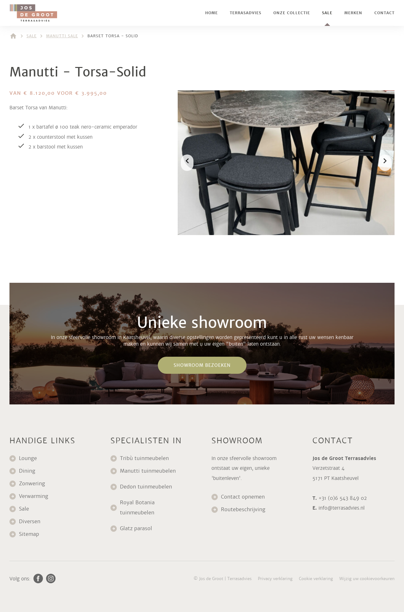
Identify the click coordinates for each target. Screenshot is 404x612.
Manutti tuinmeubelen (148, 471)
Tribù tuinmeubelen (144, 458)
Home (211, 12)
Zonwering (32, 483)
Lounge (28, 458)
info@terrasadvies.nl (341, 508)
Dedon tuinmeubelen (146, 486)
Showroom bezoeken (202, 365)
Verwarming (33, 496)
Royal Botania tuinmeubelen (138, 507)
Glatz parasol (137, 528)
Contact (384, 12)
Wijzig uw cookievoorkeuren (367, 578)
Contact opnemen (243, 497)
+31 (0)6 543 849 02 (342, 498)
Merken (353, 12)
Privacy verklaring (275, 578)
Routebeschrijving (243, 509)
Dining (27, 471)
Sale (327, 12)
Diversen (29, 521)
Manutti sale (62, 36)
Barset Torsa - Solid (112, 36)
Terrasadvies (245, 12)
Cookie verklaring (316, 578)
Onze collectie (291, 12)
